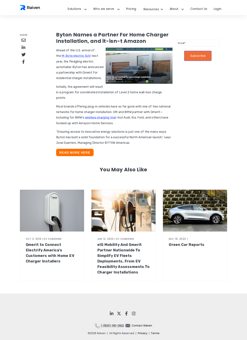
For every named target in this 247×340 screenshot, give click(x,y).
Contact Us (198, 9)
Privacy (143, 333)
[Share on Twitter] (23, 54)
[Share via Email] (23, 40)
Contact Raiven (142, 326)
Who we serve (103, 9)
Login (218, 9)
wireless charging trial (100, 117)
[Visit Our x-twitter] (119, 313)
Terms (155, 333)
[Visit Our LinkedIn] (111, 313)
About (174, 9)
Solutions (74, 9)
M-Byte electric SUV (76, 56)
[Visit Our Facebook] (126, 313)
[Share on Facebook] (23, 61)
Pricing (131, 9)
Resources (153, 10)
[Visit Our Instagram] (133, 313)
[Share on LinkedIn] (23, 47)
